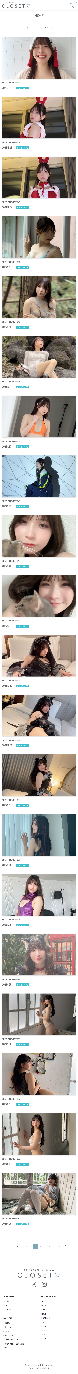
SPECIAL (44, 1330)
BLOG (43, 1326)
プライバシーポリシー (12, 1339)
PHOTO (44, 1310)
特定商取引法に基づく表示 (14, 1343)
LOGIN (43, 1305)
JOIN (43, 1301)
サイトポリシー (10, 1335)
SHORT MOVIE (50, 27)
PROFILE (7, 1305)
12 (60, 1246)
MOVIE (43, 1314)
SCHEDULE (8, 1310)
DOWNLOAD (46, 1318)
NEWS (6, 1301)
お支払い (7, 1331)
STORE (44, 1338)
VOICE (43, 1322)
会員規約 (7, 1323)
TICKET (44, 1334)
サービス (7, 1327)
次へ (67, 1246)
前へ (11, 1246)
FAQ (5, 1348)
